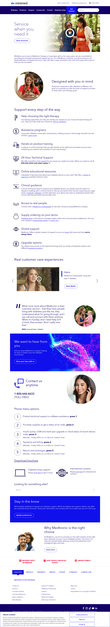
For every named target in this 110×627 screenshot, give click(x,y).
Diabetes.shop (27, 218)
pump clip (54, 220)
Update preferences (24, 515)
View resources (22, 40)
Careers (73, 589)
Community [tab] (73, 572)
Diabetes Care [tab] (86, 572)
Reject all (82, 619)
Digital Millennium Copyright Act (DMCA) (83, 591)
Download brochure (26, 461)
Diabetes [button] (14, 10)
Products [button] (22, 10)
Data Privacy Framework (48, 600)
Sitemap (43, 591)
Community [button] (40, 10)
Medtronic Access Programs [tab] (24, 580)
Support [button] (31, 10)
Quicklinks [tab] (18, 572)
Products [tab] (29, 572)
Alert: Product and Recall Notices (55, 562)
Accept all (82, 624)
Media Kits (74, 586)
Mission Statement (17, 597)
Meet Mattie (71, 286)
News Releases (16, 600)
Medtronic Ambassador (42, 206)
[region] (55, 619)
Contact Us (15, 586)
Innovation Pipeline (18, 591)
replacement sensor (40, 220)
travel (67, 232)
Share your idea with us (25, 361)
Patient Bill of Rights (47, 597)
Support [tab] (62, 572)
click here (37, 472)
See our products (59, 121)
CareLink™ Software (47, 586)
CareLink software (34, 192)
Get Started (71, 10)
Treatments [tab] (41, 572)
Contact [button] (50, 10)
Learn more (32, 135)
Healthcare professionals (79, 3)
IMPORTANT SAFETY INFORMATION (27, 562)
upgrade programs (35, 248)
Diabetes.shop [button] (60, 10)
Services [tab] (52, 572)
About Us (15, 589)
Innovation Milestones (19, 594)
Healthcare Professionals (48, 589)
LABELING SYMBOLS (83, 561)
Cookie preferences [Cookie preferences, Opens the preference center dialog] (82, 614)
